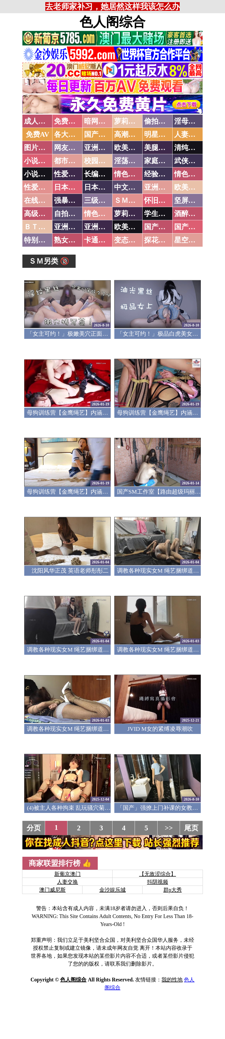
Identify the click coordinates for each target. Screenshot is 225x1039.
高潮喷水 (128, 134)
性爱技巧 (68, 174)
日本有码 (98, 187)
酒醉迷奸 (188, 214)
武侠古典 (188, 161)
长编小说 (98, 174)
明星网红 (158, 134)
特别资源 (38, 240)
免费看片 (68, 121)
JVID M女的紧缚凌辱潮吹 (160, 729)
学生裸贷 (158, 214)
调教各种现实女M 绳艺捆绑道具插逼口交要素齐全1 (92, 729)
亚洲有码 (98, 227)
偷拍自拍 (158, 121)
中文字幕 (128, 187)
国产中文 (98, 134)
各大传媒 (68, 134)
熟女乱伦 (68, 240)
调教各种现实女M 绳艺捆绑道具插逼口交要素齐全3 (92, 649)
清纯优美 (188, 148)
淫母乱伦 (188, 121)
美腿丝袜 (158, 148)
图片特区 (38, 148)
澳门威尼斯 (52, 890)
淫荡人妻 (128, 161)
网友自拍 (68, 148)
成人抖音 (38, 121)
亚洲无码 (68, 227)
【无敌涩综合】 (157, 874)
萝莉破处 (128, 121)
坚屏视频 (188, 200)
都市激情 (68, 161)
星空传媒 (188, 240)
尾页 (191, 828)
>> (169, 828)
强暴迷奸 (68, 200)
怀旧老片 (158, 200)
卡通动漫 (98, 240)
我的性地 (172, 979)
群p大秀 (172, 890)
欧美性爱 (188, 187)
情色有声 (98, 214)
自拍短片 (68, 214)
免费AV (38, 134)
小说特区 (38, 161)
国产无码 (158, 227)
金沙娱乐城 (112, 890)
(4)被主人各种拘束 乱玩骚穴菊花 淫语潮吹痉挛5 (88, 807)
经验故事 (158, 174)
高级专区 (38, 214)
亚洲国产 (158, 187)
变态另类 (128, 240)
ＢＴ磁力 (38, 227)
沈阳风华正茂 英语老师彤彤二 (70, 570)
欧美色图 (128, 148)
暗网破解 (98, 121)
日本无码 (68, 187)
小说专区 (38, 174)
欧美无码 (128, 227)
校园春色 (98, 161)
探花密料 (158, 240)
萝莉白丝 (128, 214)
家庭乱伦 (158, 161)
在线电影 (38, 200)
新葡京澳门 (67, 874)
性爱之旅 (38, 187)
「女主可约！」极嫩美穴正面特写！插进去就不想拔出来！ (102, 333)
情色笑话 (128, 174)
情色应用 (188, 174)
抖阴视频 (157, 882)
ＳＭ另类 (128, 200)
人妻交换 (188, 134)
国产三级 (188, 227)
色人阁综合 (112, 22)
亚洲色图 (98, 148)
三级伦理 (98, 200)
